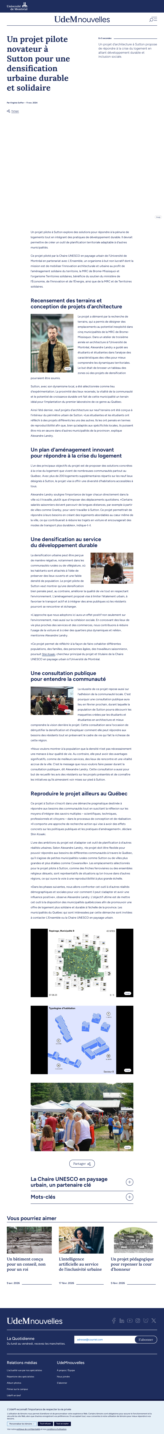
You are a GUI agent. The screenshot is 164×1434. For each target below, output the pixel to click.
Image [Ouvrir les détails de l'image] (158, 219)
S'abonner (146, 1342)
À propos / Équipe (66, 1372)
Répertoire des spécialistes (20, 1379)
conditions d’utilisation (56, 1429)
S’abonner (62, 1385)
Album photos (14, 1385)
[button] (152, 20)
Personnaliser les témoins (21, 1424)
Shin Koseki (49, 656)
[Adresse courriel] (104, 1342)
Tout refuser (45, 1423)
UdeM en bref (14, 1397)
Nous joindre (63, 1379)
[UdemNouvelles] (82, 20)
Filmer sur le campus (17, 1391)
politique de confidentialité (28, 1429)
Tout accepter (62, 1423)
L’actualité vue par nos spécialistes (24, 1372)
